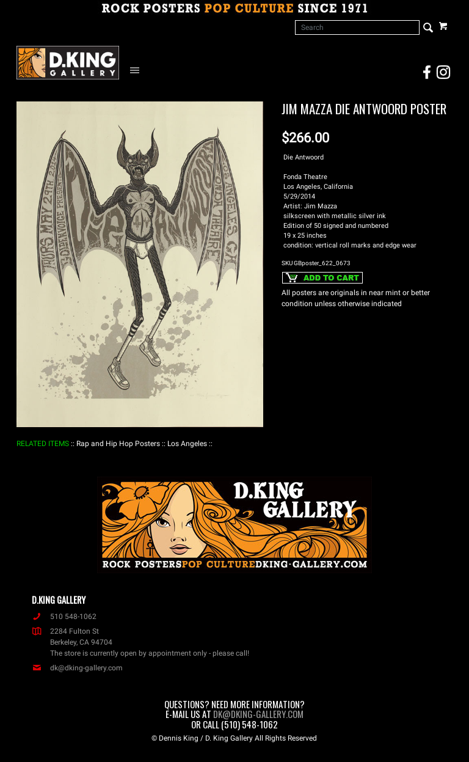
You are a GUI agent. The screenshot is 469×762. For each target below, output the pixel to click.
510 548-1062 (64, 616)
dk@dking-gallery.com (77, 668)
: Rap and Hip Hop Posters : (118, 443)
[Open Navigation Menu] (137, 69)
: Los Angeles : (187, 443)
